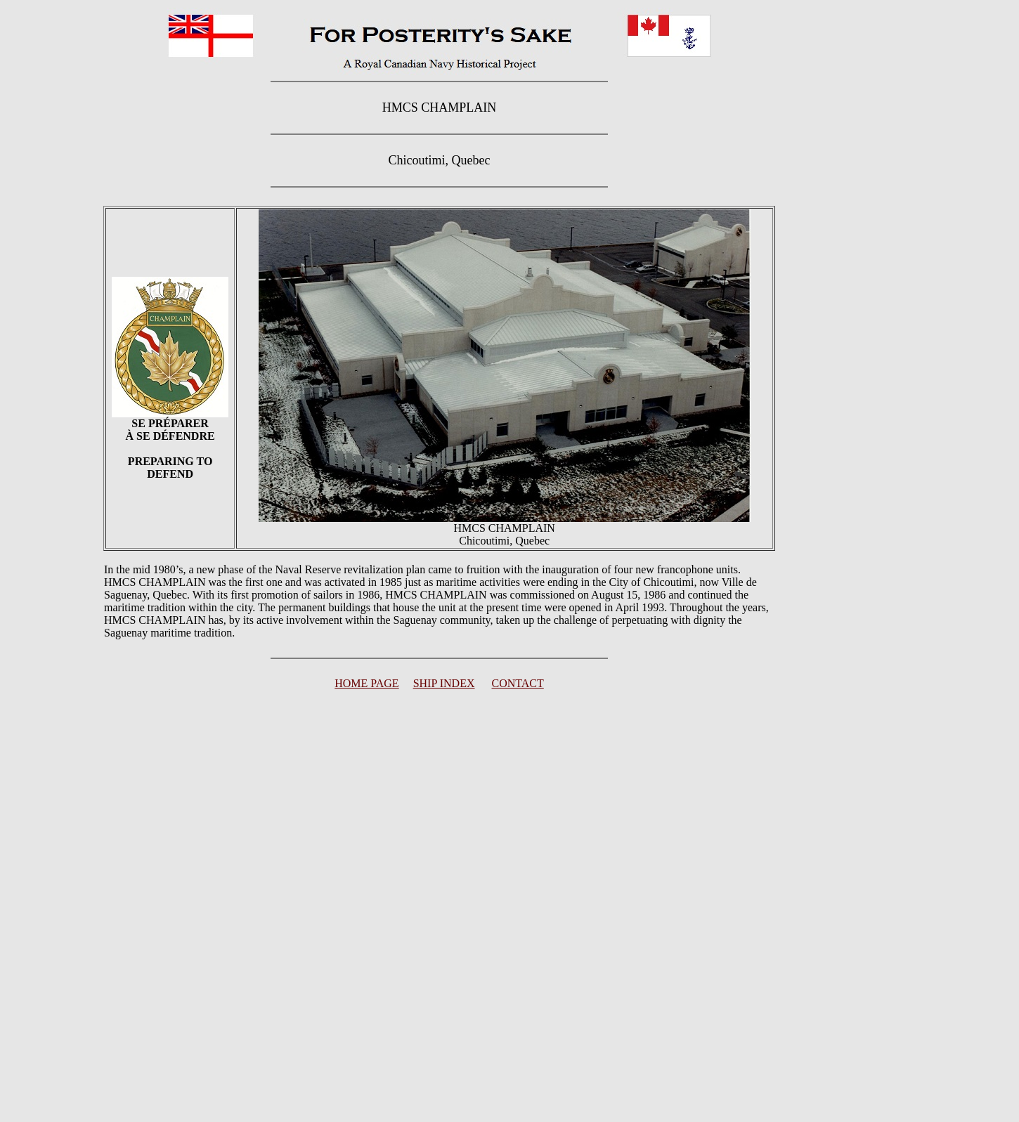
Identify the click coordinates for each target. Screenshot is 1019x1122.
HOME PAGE (366, 683)
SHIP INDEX (444, 683)
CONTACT (518, 683)
